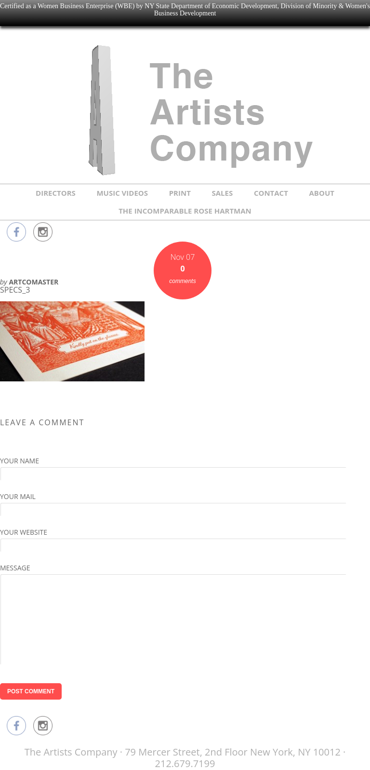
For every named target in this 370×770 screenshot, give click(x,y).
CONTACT (271, 193)
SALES (222, 193)
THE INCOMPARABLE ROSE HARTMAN (185, 211)
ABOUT (321, 193)
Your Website (23, 532)
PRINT (180, 193)
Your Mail (18, 496)
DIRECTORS (56, 193)
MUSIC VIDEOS (122, 193)
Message (15, 567)
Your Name (19, 460)
